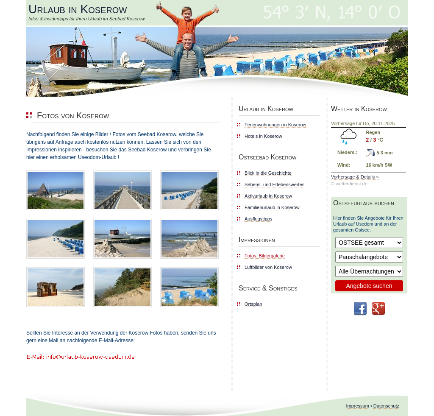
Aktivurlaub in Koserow (268, 195)
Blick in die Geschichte (268, 173)
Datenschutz (386, 405)
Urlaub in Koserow (77, 9)
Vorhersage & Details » (355, 176)
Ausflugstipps (258, 218)
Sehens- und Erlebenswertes (274, 184)
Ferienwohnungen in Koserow (275, 124)
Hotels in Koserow (263, 136)
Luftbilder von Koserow (268, 267)
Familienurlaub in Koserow (272, 207)
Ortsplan (253, 304)
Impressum (357, 405)
